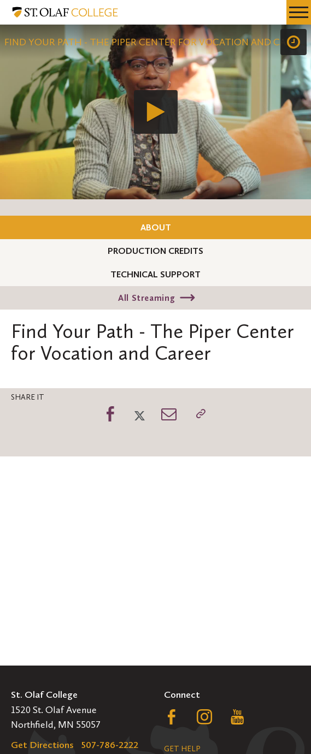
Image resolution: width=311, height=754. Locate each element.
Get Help (182, 748)
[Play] (156, 112)
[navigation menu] (298, 12)
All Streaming (146, 297)
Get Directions (42, 745)
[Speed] (293, 42)
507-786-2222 (109, 745)
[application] (155, 112)
